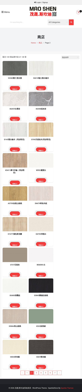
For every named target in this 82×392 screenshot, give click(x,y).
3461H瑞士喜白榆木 (41, 78)
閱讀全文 (14, 89)
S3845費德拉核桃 (41, 295)
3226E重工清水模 (15, 78)
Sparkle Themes (67, 388)
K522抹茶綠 (41, 326)
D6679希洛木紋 (41, 203)
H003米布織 (15, 357)
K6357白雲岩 (15, 109)
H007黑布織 (41, 357)
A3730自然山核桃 (15, 203)
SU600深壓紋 (15, 295)
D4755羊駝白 (41, 234)
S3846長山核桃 (15, 326)
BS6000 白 (41, 265)
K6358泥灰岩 (41, 109)
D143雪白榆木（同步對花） (15, 139)
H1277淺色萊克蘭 (15, 234)
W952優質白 (41, 170)
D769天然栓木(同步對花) (41, 139)
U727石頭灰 (15, 265)
